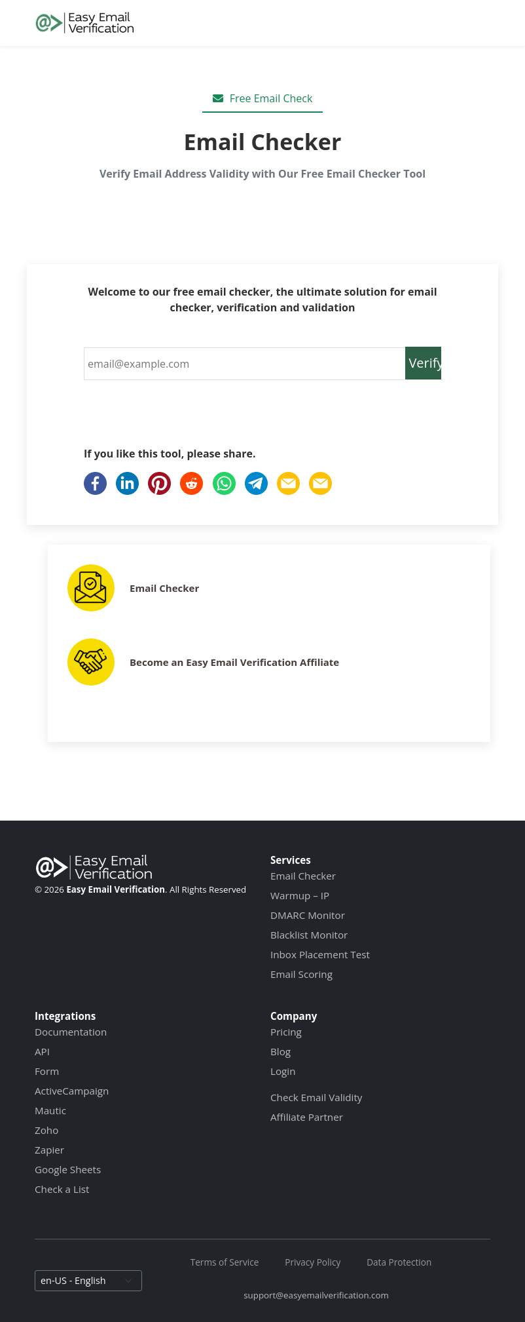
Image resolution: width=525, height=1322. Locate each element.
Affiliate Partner (306, 1116)
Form (47, 1071)
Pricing (286, 1031)
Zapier (49, 1149)
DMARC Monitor (307, 915)
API (42, 1051)
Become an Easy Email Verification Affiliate (234, 662)
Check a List (62, 1189)
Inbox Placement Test (320, 954)
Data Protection (399, 1262)
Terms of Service (224, 1262)
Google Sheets (68, 1169)
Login (282, 1071)
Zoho (46, 1130)
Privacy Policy (312, 1262)
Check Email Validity (316, 1097)
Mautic (50, 1110)
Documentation (71, 1031)
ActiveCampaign (72, 1090)
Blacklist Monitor (309, 934)
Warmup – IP (299, 895)
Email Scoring (301, 974)
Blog (280, 1051)
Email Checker (164, 587)
